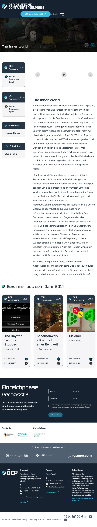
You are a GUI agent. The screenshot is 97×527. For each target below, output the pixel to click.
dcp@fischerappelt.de (56, 487)
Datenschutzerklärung (75, 407)
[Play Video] (64, 74)
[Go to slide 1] (63, 90)
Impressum (6, 519)
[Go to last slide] (37, 74)
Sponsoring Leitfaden (36, 519)
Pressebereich (51, 492)
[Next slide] (90, 74)
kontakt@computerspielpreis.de (31, 497)
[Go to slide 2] (64, 90)
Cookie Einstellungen (53, 519)
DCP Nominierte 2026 (34, 14)
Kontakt (23, 502)
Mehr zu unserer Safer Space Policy (82, 499)
